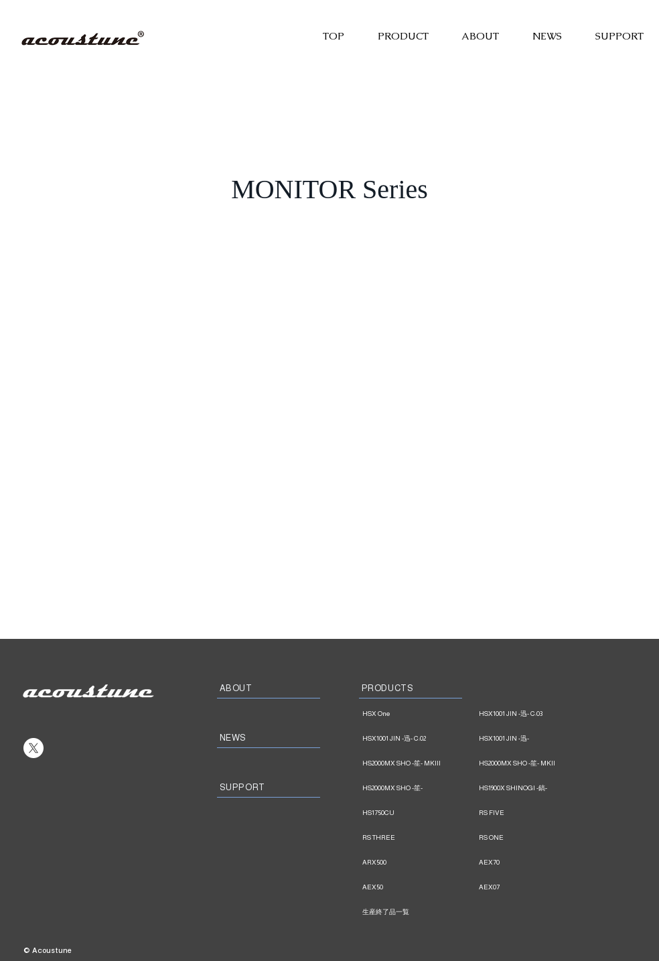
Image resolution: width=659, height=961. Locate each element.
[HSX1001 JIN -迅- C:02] (419, 738)
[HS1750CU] (419, 813)
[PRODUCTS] (410, 688)
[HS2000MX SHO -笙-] (419, 788)
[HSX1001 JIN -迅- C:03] (536, 714)
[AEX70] (536, 862)
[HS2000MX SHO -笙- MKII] (536, 763)
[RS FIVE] (536, 813)
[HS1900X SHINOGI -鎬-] (536, 788)
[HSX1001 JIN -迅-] (536, 738)
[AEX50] (419, 887)
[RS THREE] (419, 837)
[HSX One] (419, 714)
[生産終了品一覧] (419, 912)
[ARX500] (419, 862)
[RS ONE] (536, 837)
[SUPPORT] (268, 788)
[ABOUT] (268, 688)
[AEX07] (536, 887)
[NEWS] (268, 738)
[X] (33, 748)
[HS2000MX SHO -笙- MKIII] (419, 763)
